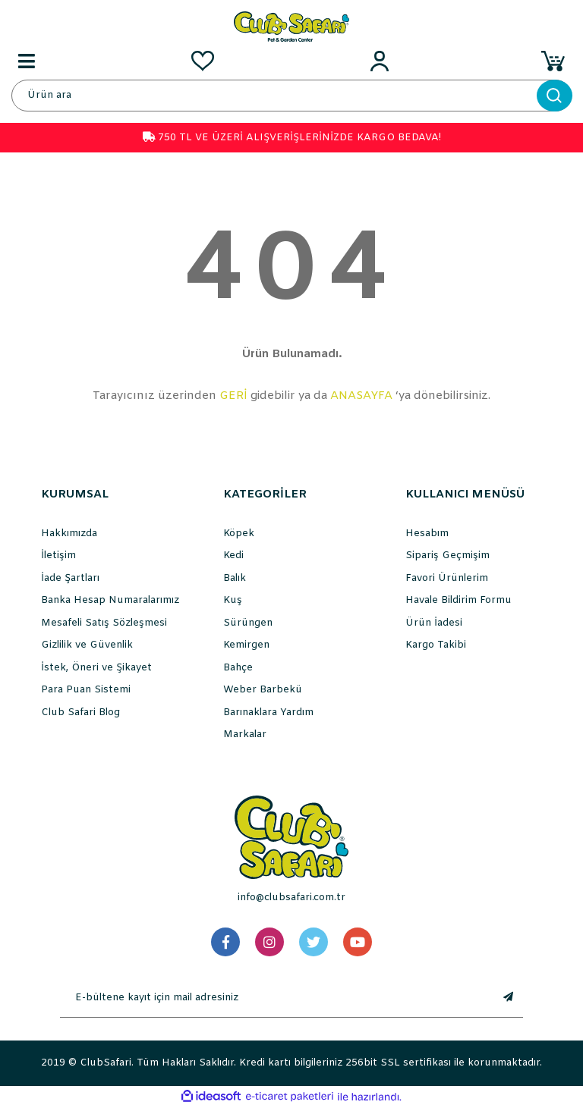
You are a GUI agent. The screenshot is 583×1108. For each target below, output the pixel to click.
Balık (234, 578)
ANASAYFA (361, 395)
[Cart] (556, 61)
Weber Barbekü (262, 689)
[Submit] (508, 998)
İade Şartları (70, 578)
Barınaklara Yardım (268, 712)
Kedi (233, 555)
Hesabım (427, 533)
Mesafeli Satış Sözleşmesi (104, 623)
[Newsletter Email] (276, 998)
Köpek (238, 533)
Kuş (232, 600)
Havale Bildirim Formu (458, 600)
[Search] (291, 95)
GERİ (233, 395)
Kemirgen (246, 645)
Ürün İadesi (433, 623)
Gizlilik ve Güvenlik (87, 645)
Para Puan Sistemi (86, 689)
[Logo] (291, 26)
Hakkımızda (69, 533)
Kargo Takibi (435, 645)
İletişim (58, 555)
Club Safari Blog (80, 712)
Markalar (244, 734)
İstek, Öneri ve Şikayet (96, 667)
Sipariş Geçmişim (447, 555)
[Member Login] (379, 61)
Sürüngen (248, 623)
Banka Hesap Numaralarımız (110, 600)
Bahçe (238, 667)
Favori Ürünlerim (446, 578)
